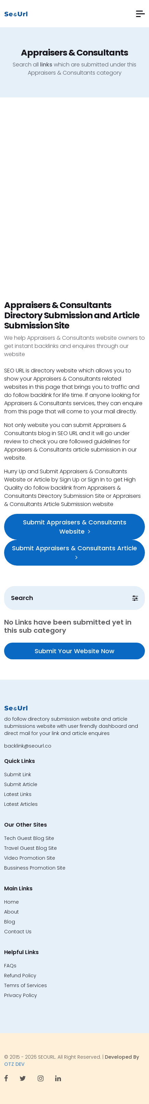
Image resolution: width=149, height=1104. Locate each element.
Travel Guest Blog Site (30, 848)
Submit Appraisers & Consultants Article (74, 552)
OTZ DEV (14, 1064)
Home (11, 902)
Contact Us (18, 931)
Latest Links (18, 794)
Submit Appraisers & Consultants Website (74, 527)
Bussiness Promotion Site (34, 867)
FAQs (10, 965)
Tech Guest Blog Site (29, 838)
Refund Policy (20, 975)
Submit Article (20, 784)
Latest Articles (21, 804)
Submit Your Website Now (74, 651)
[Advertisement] (74, 206)
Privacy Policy (20, 995)
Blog (9, 921)
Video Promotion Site (29, 858)
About (11, 911)
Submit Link (17, 774)
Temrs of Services (25, 985)
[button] (140, 14)
